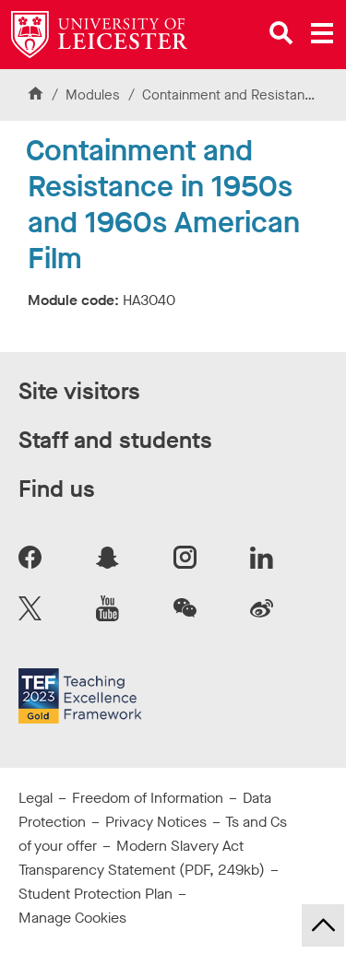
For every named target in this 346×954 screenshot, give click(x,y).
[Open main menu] (322, 33)
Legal (35, 797)
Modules (95, 95)
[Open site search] (281, 33)
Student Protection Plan (95, 893)
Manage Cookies (72, 917)
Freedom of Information (147, 797)
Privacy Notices (156, 821)
